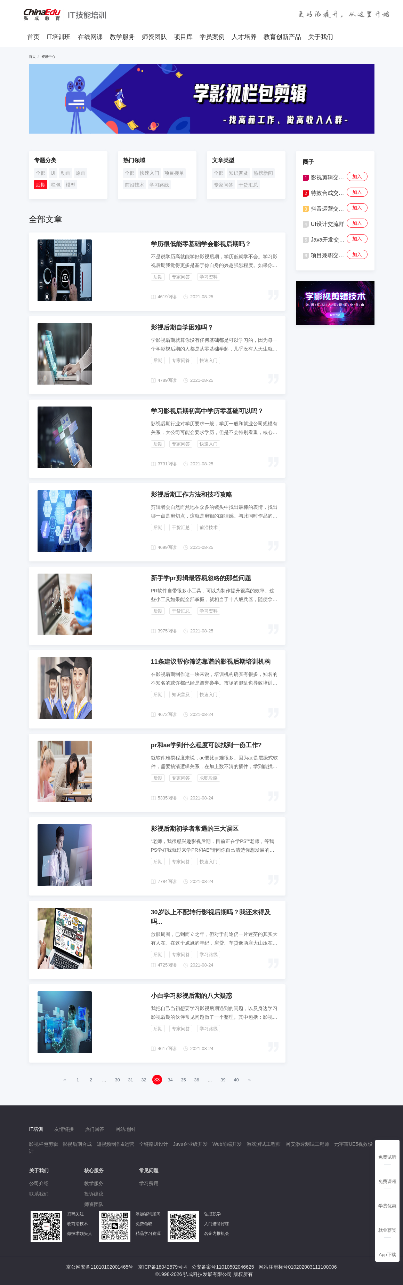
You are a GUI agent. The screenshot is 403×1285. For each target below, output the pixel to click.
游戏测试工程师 (264, 1144)
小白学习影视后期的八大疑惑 (191, 995)
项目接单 (174, 173)
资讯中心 (48, 56)
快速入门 (149, 173)
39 (222, 1079)
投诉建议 (94, 1194)
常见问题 (149, 1170)
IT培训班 (59, 36)
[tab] (36, 1129)
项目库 (183, 36)
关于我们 (320, 36)
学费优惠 (387, 1205)
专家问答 (223, 185)
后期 (41, 185)
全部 (41, 173)
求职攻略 (209, 778)
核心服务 (94, 1170)
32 (143, 1079)
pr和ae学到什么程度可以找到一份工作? (206, 745)
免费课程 (387, 1181)
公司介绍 (39, 1183)
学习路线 (159, 185)
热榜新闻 (263, 173)
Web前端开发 (227, 1144)
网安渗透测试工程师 (307, 1144)
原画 (81, 173)
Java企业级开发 (190, 1144)
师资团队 (154, 36)
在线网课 (90, 36)
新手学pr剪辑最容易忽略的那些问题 (201, 578)
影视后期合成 (77, 1144)
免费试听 (387, 1157)
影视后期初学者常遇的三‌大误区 (195, 828)
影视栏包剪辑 (43, 1144)
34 (170, 1079)
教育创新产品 (282, 36)
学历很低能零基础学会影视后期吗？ (201, 244)
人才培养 (244, 36)
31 (130, 1079)
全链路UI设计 (153, 1144)
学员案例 (212, 36)
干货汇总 (248, 185)
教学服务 (122, 36)
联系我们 (39, 1194)
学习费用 (149, 1183)
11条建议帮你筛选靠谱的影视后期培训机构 (211, 661)
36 (196, 1079)
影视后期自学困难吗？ (182, 327)
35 (183, 1079)
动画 (66, 173)
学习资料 (209, 276)
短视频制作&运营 (115, 1144)
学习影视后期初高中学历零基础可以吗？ (207, 411)
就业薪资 (387, 1230)
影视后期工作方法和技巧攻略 (191, 494)
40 (236, 1079)
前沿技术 (134, 185)
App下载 (387, 1254)
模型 (70, 185)
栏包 (56, 185)
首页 (33, 36)
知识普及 (238, 173)
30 (117, 1079)
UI (53, 173)
